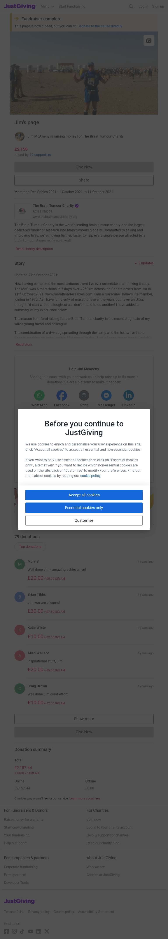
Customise (84, 520)
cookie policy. (90, 476)
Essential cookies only (84, 507)
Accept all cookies (84, 495)
